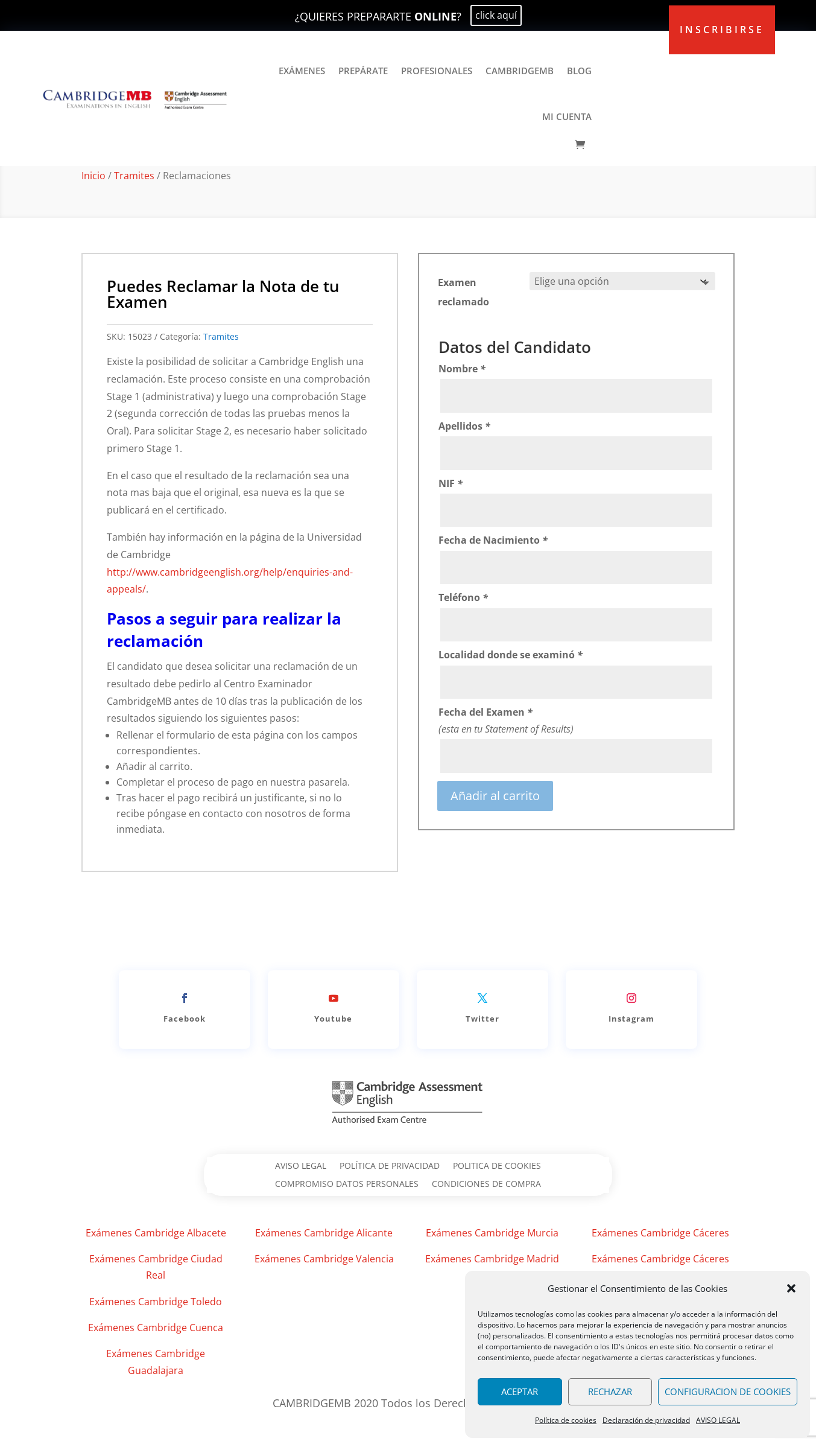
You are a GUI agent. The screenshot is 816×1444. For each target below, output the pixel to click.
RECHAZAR (610, 1391)
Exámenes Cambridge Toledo (155, 1301)
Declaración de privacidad (646, 1420)
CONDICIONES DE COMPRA (486, 1184)
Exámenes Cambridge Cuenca (155, 1327)
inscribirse (722, 29)
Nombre (461, 368)
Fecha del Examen (485, 712)
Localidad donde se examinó (510, 654)
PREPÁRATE (363, 71)
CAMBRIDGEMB (519, 71)
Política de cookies (565, 1420)
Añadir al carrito (495, 795)
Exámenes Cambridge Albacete (156, 1232)
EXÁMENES (302, 71)
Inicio (93, 175)
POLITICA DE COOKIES (497, 1166)
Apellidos (464, 426)
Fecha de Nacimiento (493, 540)
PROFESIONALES (436, 71)
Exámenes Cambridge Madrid (492, 1258)
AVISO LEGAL (718, 1420)
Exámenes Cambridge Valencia (324, 1258)
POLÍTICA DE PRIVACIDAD (390, 1166)
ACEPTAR (519, 1391)
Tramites (134, 175)
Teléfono (463, 597)
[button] (791, 1288)
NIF (450, 483)
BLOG (579, 71)
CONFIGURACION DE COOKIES (728, 1391)
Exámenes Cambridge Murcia (492, 1232)
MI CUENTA (567, 116)
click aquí (496, 15)
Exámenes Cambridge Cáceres (660, 1232)
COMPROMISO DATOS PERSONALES (347, 1184)
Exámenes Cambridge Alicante (324, 1232)
